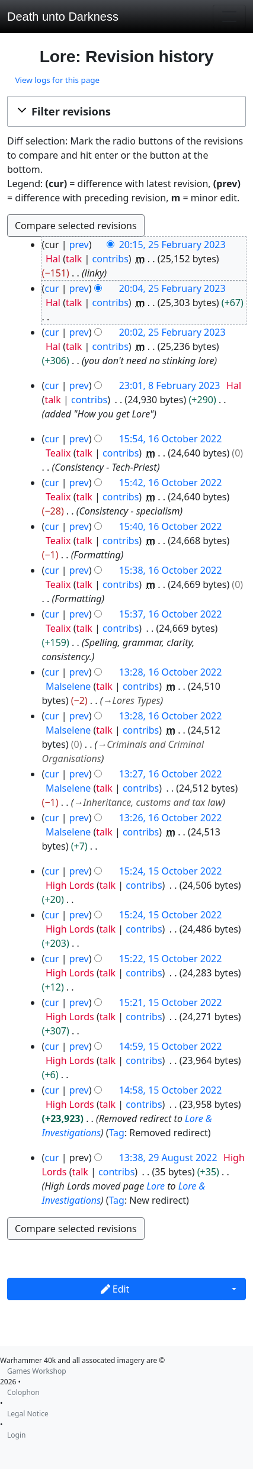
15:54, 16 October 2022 (170, 438)
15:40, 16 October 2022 (170, 526)
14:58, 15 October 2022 (170, 1090)
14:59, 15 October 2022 (170, 1046)
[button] (126, 111)
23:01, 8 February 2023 (169, 385)
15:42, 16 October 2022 (170, 482)
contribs (110, 258)
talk (74, 258)
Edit (115, 1289)
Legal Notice (28, 1414)
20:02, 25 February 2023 (172, 332)
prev (79, 244)
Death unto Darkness (63, 16)
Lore (155, 1185)
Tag (116, 1132)
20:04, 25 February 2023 (172, 288)
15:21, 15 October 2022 (170, 1002)
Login (16, 1435)
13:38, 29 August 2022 (168, 1157)
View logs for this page (57, 80)
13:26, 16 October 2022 (170, 817)
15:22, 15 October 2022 (170, 958)
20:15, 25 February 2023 (172, 244)
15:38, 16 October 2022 (170, 570)
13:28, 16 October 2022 (170, 672)
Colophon (23, 1392)
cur (51, 288)
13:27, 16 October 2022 (170, 773)
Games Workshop (36, 1371)
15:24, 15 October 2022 (170, 870)
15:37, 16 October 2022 (170, 614)
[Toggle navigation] (229, 16)
